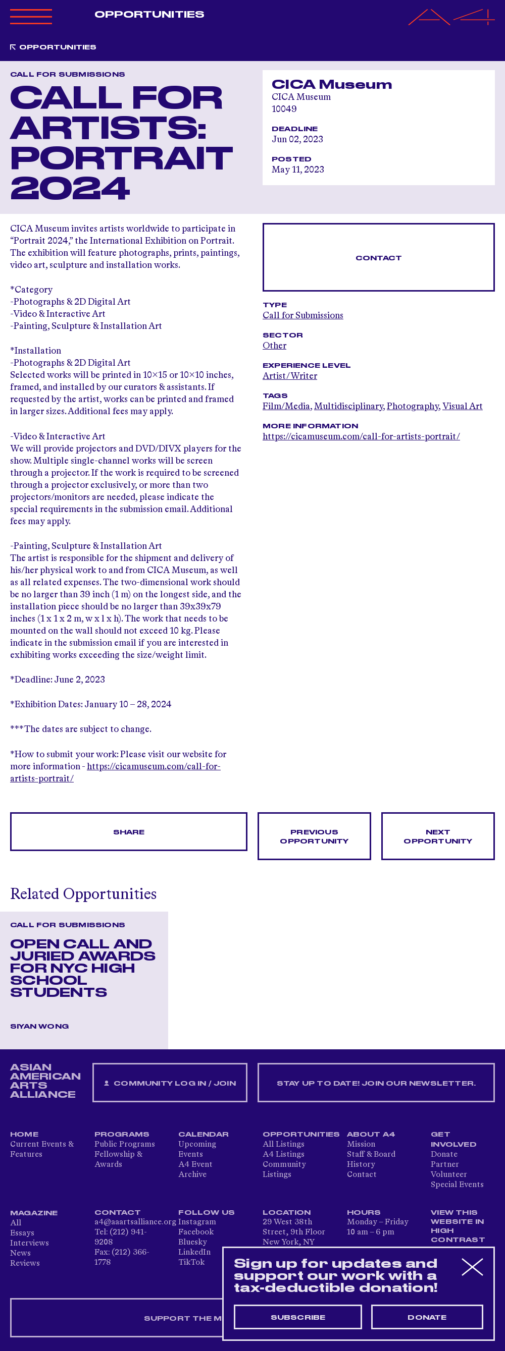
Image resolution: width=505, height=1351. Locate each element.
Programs (122, 1135)
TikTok (191, 1263)
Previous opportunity (314, 837)
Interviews (29, 1244)
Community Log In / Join (169, 1084)
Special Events (457, 1185)
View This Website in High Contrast (458, 1226)
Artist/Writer (290, 376)
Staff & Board (371, 1155)
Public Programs (124, 1145)
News (20, 1254)
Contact (379, 258)
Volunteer (449, 1175)
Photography (412, 406)
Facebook (196, 1232)
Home (24, 1135)
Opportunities (149, 14)
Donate (444, 1155)
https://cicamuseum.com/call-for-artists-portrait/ (361, 436)
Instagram (197, 1222)
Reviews (25, 1264)
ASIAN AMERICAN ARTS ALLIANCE (45, 1081)
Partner (445, 1165)
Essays (22, 1233)
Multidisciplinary (348, 406)
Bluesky (192, 1243)
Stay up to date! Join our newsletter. (376, 1084)
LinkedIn (194, 1253)
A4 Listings (284, 1155)
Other (274, 346)
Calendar (203, 1135)
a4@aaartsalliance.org (135, 1222)
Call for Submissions (303, 315)
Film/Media (286, 406)
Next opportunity (437, 837)
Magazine (34, 1213)
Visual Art (462, 406)
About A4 (371, 1135)
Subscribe (298, 1318)
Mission (361, 1145)
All (15, 1223)
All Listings (284, 1145)
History (361, 1165)
